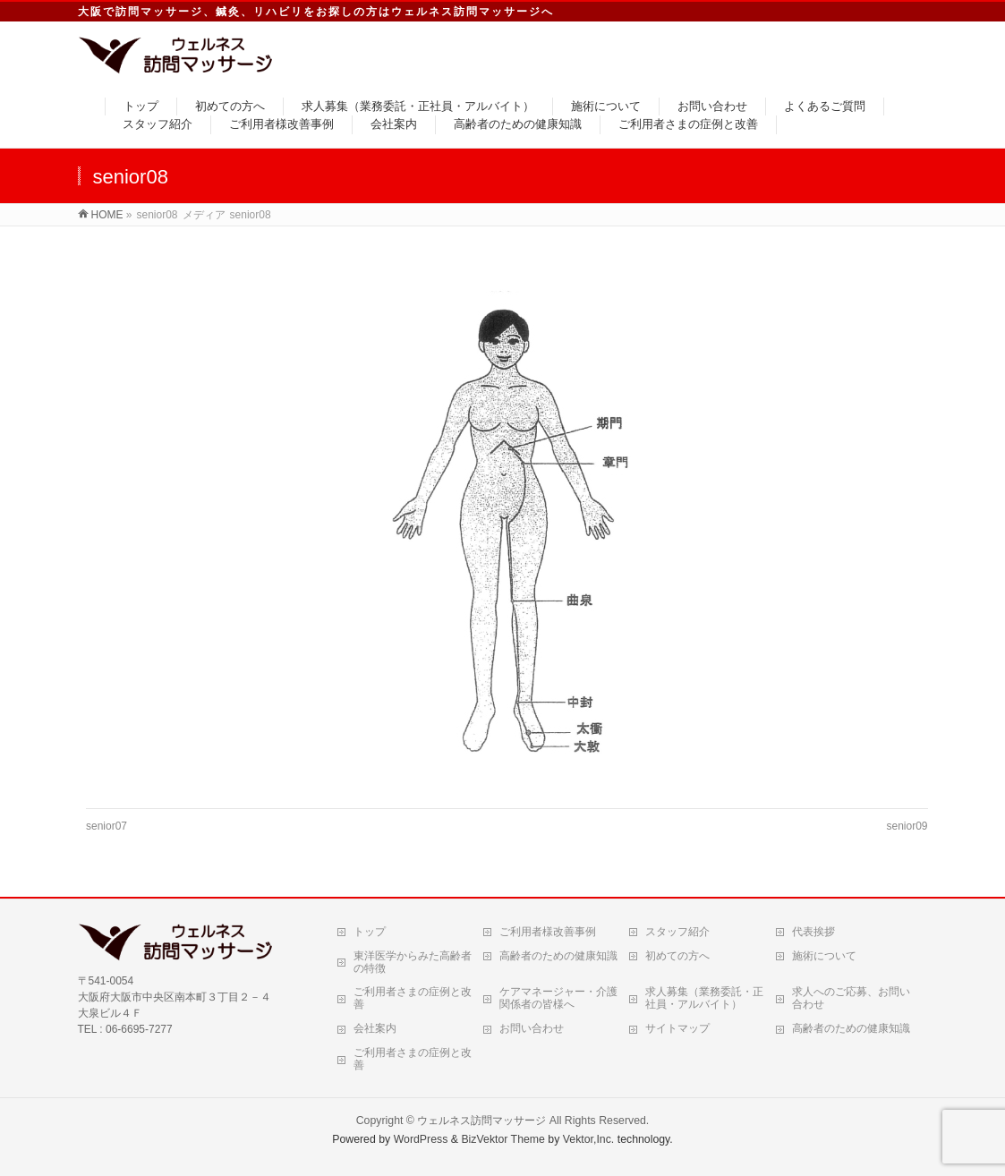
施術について (824, 956)
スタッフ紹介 (677, 931)
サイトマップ (677, 1028)
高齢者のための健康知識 (558, 956)
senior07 (106, 826)
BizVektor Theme (503, 1139)
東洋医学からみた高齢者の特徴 (412, 962)
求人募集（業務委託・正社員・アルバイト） (704, 997)
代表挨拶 (813, 931)
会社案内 (374, 1028)
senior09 (906, 826)
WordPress (421, 1139)
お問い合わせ (531, 1028)
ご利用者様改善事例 (547, 931)
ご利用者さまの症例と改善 (412, 997)
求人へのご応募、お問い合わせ (851, 997)
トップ (369, 931)
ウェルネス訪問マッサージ (481, 1120)
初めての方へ (677, 956)
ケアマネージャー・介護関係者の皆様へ (558, 997)
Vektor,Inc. (589, 1139)
